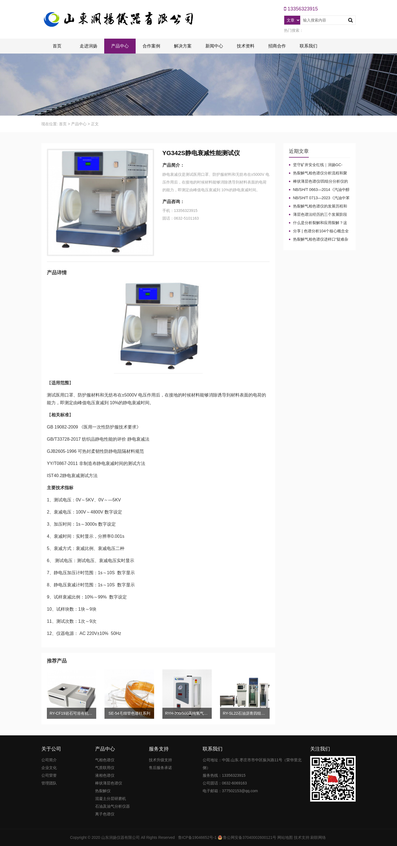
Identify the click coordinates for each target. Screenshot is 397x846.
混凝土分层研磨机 (110, 798)
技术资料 (245, 46)
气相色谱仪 (104, 760)
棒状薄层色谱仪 (108, 783)
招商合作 (277, 46)
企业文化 (49, 767)
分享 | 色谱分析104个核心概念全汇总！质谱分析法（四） (319, 231)
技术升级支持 (160, 760)
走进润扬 (88, 46)
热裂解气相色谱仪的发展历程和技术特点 (318, 206)
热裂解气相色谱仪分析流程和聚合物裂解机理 (318, 173)
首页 (57, 46)
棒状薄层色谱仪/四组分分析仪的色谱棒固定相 (318, 181)
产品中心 (120, 46)
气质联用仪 (104, 767)
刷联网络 (318, 837)
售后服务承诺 (160, 767)
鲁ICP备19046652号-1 (197, 837)
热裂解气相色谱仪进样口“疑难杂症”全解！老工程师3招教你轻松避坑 (319, 239)
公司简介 (49, 760)
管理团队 (49, 783)
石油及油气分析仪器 (112, 806)
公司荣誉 (49, 775)
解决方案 (183, 46)
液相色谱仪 (104, 775)
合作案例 (151, 46)
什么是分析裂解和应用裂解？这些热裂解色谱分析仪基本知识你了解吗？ (318, 222)
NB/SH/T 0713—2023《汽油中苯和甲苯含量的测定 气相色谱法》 (319, 198)
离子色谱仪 (104, 814)
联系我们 (308, 46)
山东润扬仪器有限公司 (120, 837)
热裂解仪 (103, 791)
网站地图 (285, 837)
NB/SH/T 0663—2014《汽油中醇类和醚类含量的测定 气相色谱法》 (319, 189)
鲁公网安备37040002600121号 (249, 837)
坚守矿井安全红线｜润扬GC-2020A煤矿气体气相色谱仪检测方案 (319, 165)
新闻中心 (214, 46)
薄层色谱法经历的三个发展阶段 (320, 214)
